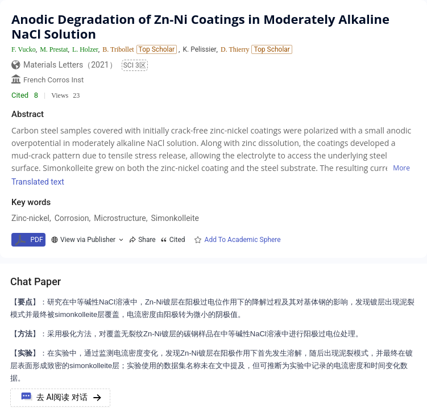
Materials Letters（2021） (70, 64)
